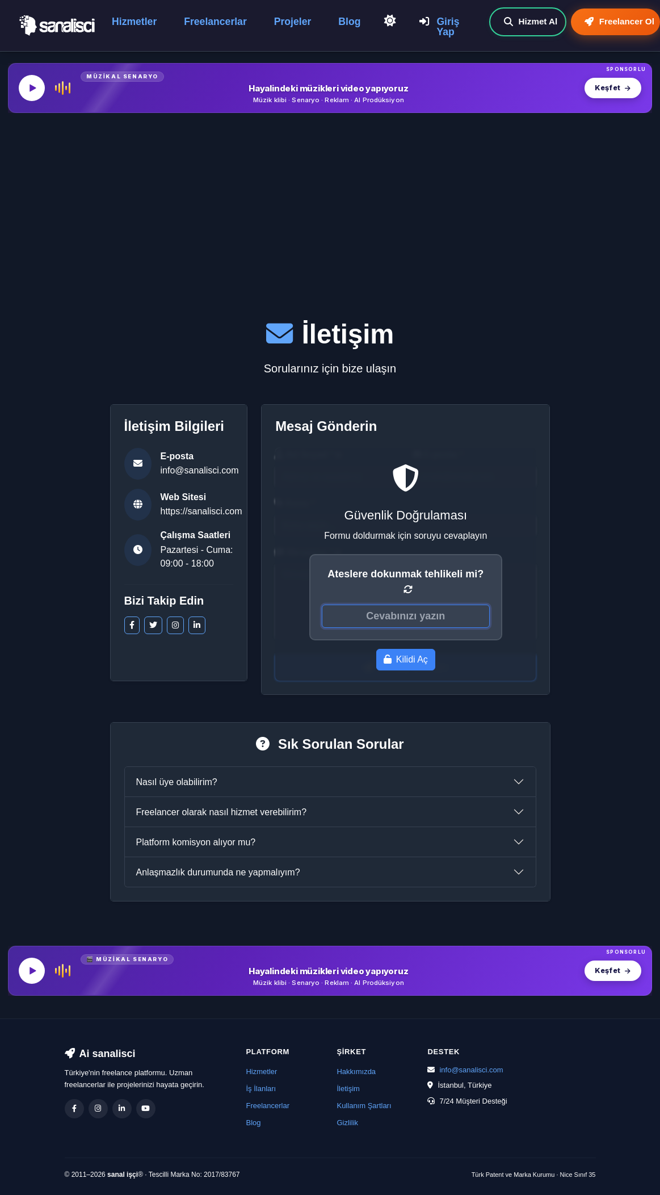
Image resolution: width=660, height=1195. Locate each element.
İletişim (348, 1088)
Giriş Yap (439, 26)
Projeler (293, 21)
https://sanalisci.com (201, 511)
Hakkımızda (356, 1071)
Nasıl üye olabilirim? (176, 782)
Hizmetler (134, 21)
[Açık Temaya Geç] (389, 21)
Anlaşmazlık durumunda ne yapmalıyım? (218, 872)
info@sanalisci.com (200, 470)
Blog (349, 21)
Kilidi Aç (406, 659)
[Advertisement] (330, 206)
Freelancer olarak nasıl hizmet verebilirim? (221, 812)
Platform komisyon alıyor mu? (196, 842)
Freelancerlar (215, 21)
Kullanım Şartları (364, 1105)
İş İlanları (261, 1088)
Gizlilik (347, 1122)
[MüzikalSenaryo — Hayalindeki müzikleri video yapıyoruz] (330, 88)
